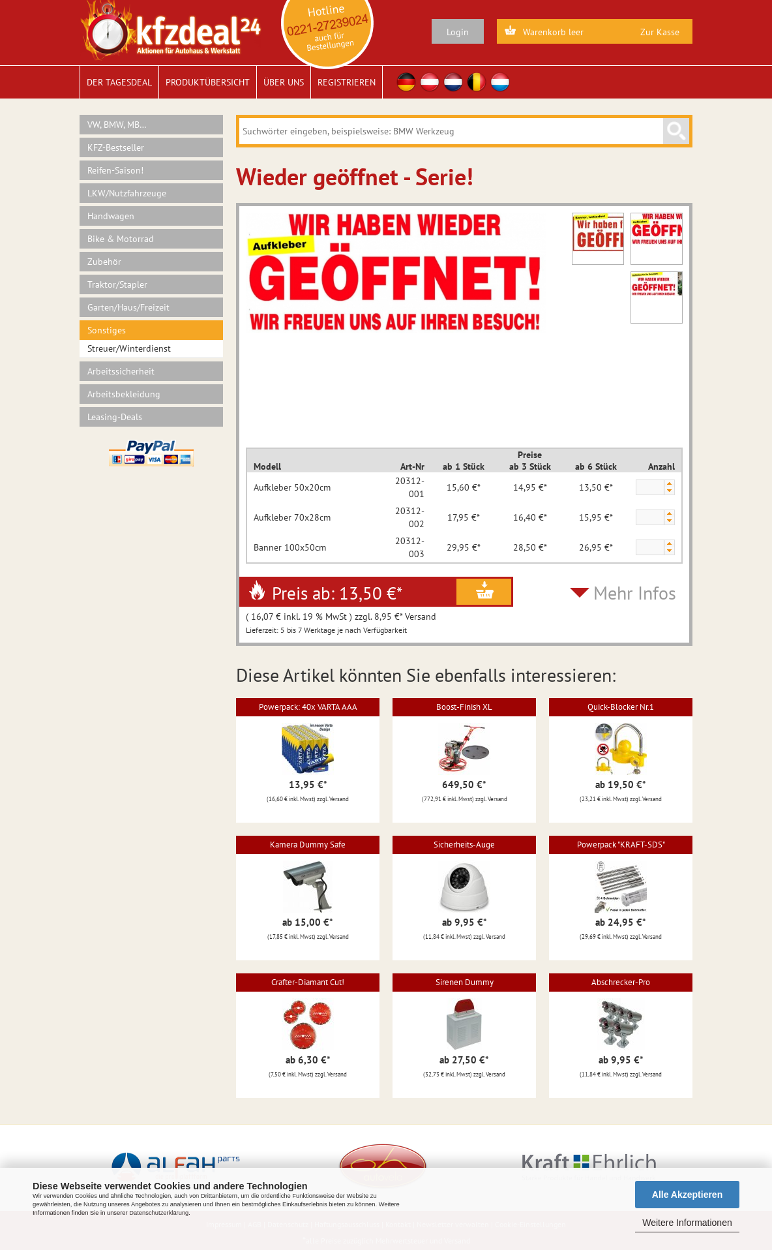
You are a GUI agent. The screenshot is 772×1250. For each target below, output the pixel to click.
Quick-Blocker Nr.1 (620, 706)
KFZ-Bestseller (115, 147)
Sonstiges (106, 330)
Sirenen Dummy (465, 982)
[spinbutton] (649, 488)
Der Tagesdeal (119, 82)
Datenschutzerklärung (158, 1213)
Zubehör (104, 261)
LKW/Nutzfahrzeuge (126, 193)
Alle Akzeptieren (687, 1194)
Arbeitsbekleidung (123, 394)
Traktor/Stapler (117, 284)
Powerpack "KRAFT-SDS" (621, 844)
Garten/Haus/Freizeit (128, 307)
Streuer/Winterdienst (129, 348)
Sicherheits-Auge (464, 844)
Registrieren (347, 82)
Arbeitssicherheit (121, 371)
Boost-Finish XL (464, 706)
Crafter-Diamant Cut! (307, 982)
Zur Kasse (659, 32)
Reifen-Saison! (115, 170)
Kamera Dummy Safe (308, 844)
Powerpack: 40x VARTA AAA (308, 706)
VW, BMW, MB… (117, 124)
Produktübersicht (208, 82)
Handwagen (110, 216)
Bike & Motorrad (120, 239)
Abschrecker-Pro (620, 982)
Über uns (283, 82)
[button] (669, 483)
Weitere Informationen (687, 1222)
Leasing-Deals (114, 417)
